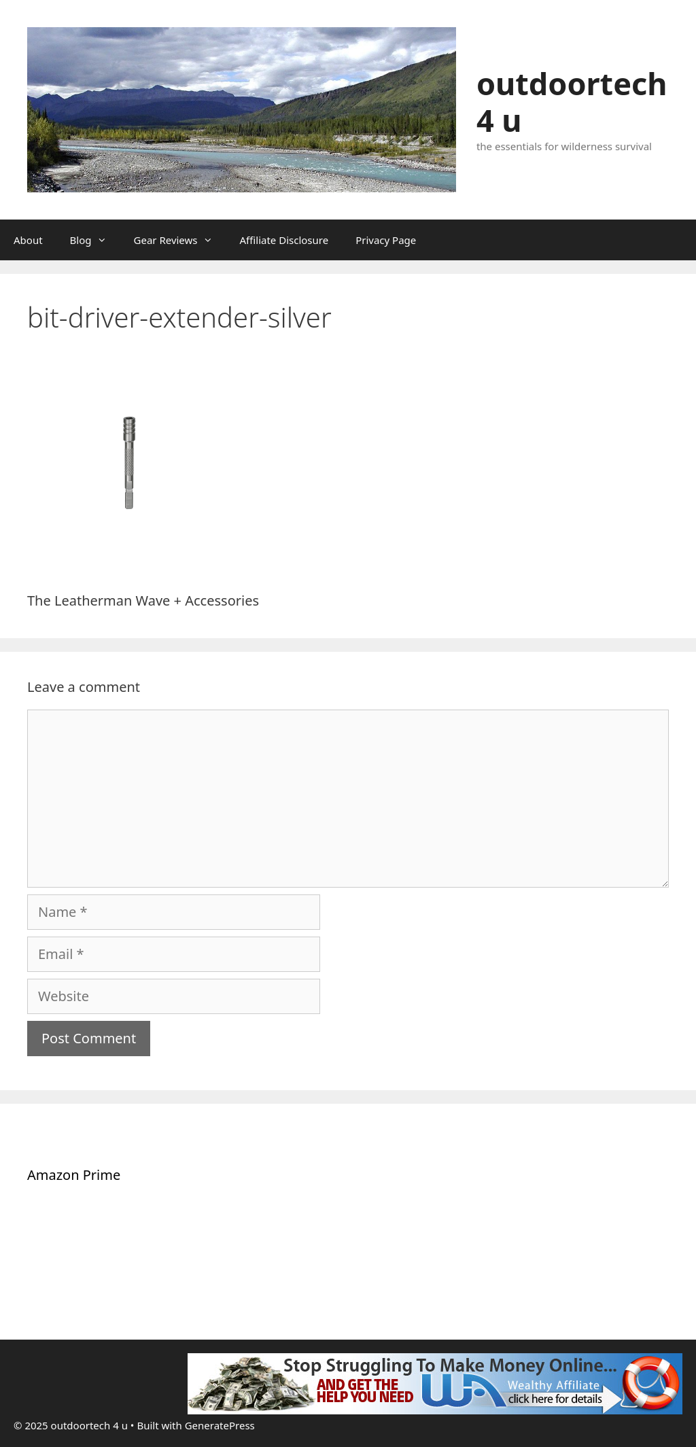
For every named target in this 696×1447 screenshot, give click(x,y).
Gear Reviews (180, 240)
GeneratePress (220, 1425)
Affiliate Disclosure (284, 240)
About (28, 240)
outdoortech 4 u (571, 102)
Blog (95, 240)
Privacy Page (385, 240)
